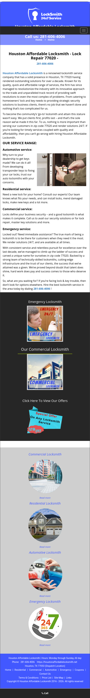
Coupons (79, 670)
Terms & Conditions (29, 677)
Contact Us (45, 673)
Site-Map (58, 677)
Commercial (35, 670)
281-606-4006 (52, 36)
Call (45, 693)
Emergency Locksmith (45, 302)
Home (38, 39)
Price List (46, 677)
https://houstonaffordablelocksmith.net (57, 662)
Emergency (65, 670)
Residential (20, 670)
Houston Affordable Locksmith (23, 73)
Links (68, 677)
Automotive (51, 670)
